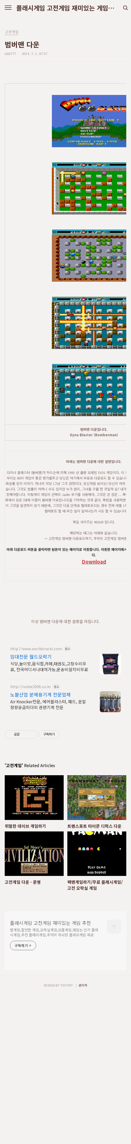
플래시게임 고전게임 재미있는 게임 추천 (65, 8)
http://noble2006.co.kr (30, 835)
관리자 (83, 1134)
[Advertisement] (65, 723)
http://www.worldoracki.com (36, 797)
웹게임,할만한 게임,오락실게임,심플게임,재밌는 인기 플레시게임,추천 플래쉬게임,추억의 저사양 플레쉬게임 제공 (54, 1081)
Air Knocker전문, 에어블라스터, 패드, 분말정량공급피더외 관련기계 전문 (48, 853)
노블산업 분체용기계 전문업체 (40, 843)
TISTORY (66, 1134)
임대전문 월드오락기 (31, 805)
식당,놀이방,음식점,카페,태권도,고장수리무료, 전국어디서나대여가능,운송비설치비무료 (49, 815)
